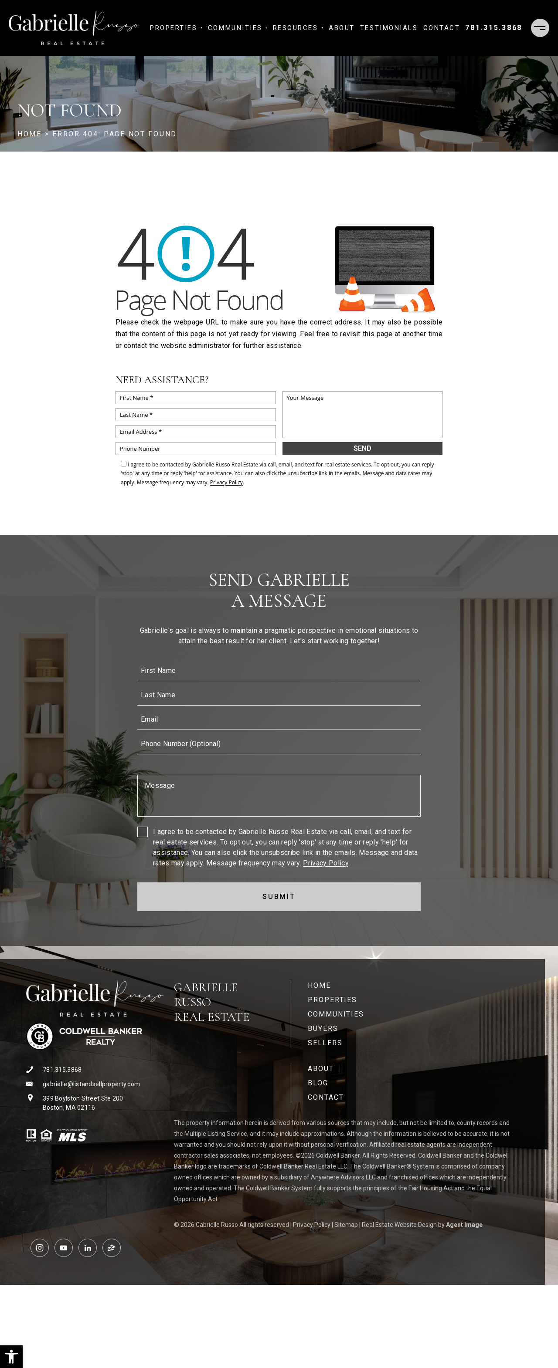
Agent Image (464, 1224)
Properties (176, 28)
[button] (11, 1356)
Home (319, 985)
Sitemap (346, 1224)
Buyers (323, 1028)
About (342, 28)
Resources (298, 28)
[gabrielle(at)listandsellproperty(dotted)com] (94, 1084)
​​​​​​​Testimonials (389, 28)
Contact (441, 28)
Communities (238, 28)
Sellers (325, 1043)
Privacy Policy (226, 482)
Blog (318, 1083)
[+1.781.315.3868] (493, 28)
